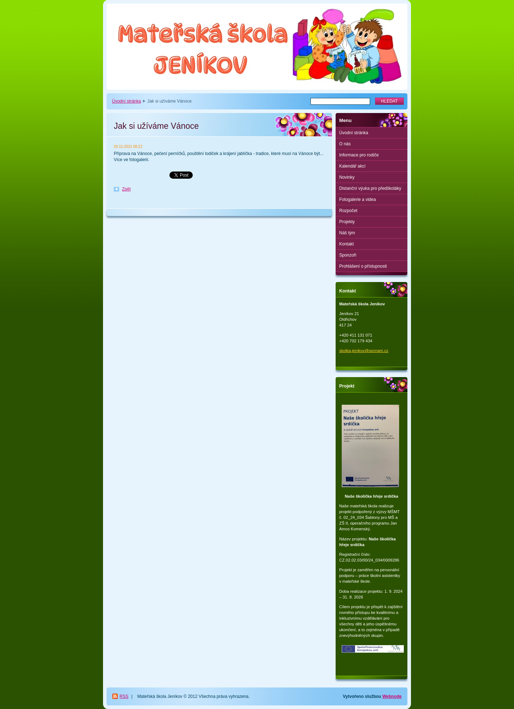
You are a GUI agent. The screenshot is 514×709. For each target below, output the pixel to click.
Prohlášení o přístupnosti (363, 266)
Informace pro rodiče (359, 155)
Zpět (126, 189)
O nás (345, 143)
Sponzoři (347, 255)
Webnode (392, 696)
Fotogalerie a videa (357, 199)
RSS (124, 696)
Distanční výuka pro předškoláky (370, 188)
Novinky (347, 177)
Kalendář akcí (352, 166)
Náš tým (347, 232)
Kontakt (346, 243)
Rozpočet (348, 210)
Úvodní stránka (126, 101)
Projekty (347, 221)
